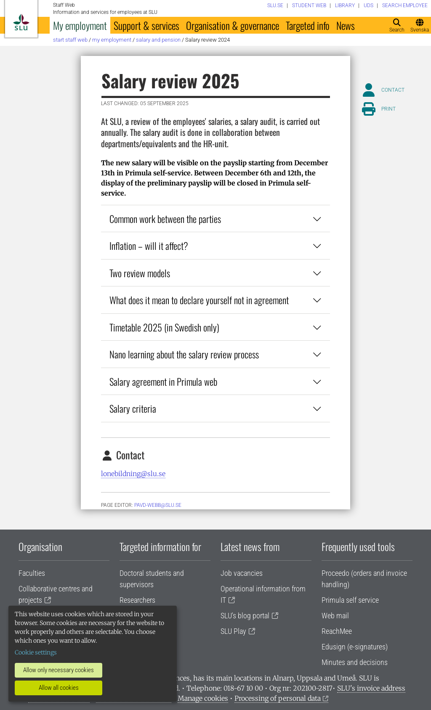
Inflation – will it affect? (215, 245)
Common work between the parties (215, 218)
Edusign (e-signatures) (355, 646)
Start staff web (70, 40)
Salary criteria (215, 408)
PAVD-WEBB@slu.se (157, 505)
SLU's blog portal (245, 615)
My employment (80, 25)
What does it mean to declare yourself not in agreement (215, 300)
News (345, 25)
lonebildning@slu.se (133, 473)
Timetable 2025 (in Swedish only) (215, 327)
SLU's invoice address (371, 688)
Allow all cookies (59, 687)
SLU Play (233, 631)
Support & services (146, 25)
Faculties (32, 573)
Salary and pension (158, 40)
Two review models (215, 273)
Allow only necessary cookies (58, 670)
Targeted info (308, 25)
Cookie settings (36, 652)
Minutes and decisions (355, 662)
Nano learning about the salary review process (215, 354)
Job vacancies (242, 573)
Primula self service (350, 600)
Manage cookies (203, 698)
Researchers (137, 600)
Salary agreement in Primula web (215, 381)
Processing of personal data (277, 698)
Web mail (335, 615)
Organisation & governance (232, 25)
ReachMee (337, 631)
